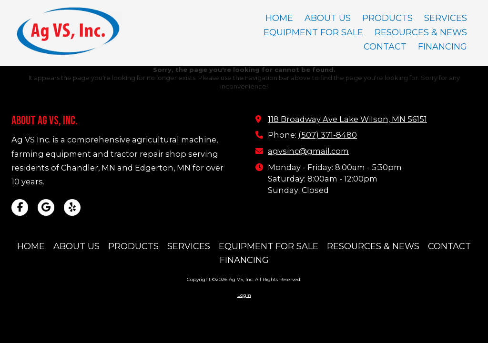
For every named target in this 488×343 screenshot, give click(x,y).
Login (244, 295)
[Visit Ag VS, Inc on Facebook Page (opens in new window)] (19, 207)
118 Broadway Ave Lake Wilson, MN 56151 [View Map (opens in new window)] (347, 119)
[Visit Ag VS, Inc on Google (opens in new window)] (46, 207)
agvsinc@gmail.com (308, 151)
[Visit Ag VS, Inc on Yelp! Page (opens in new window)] (72, 207)
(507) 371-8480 (327, 135)
